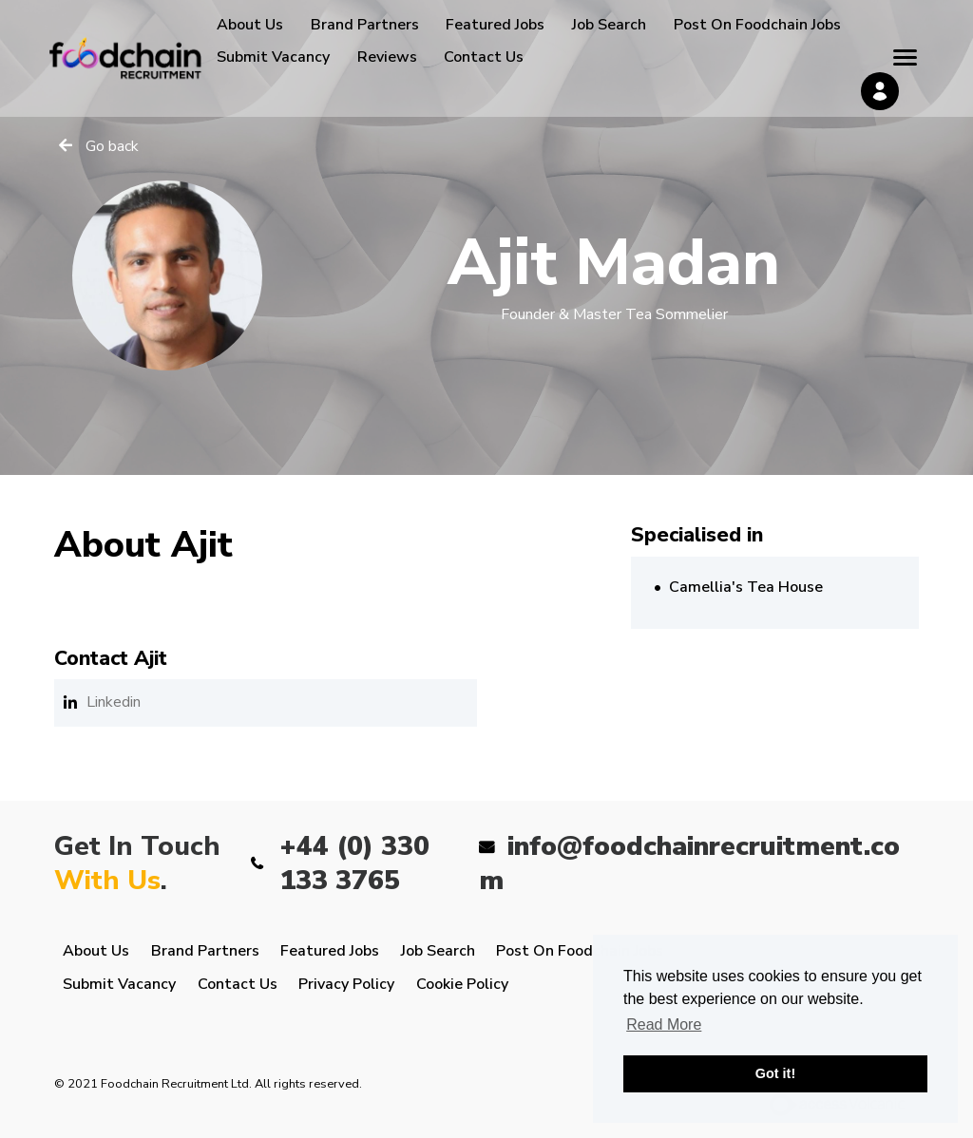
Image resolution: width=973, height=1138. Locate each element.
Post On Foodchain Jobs (757, 24)
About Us (250, 24)
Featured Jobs (495, 24)
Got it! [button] (775, 1073)
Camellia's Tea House (746, 587)
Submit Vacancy (273, 57)
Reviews (387, 57)
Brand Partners (365, 24)
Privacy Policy (346, 984)
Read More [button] (663, 1024)
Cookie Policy (462, 984)
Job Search (609, 24)
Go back (112, 146)
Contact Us (484, 57)
